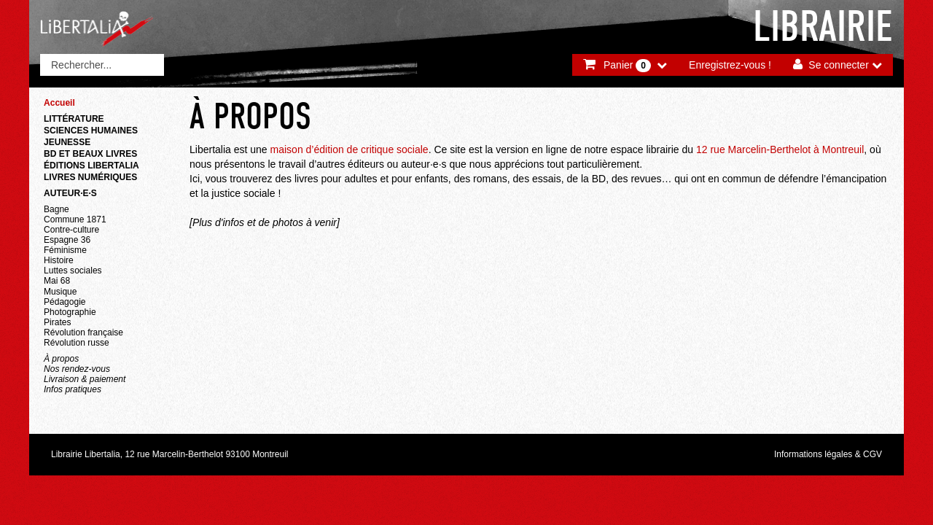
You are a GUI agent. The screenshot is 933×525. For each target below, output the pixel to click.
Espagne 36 (67, 240)
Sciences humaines (91, 130)
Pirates (57, 322)
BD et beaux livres (90, 153)
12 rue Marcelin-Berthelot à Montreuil (780, 149)
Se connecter (838, 65)
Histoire (59, 260)
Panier (627, 65)
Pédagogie (65, 302)
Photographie (70, 312)
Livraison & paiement (84, 379)
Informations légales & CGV (828, 454)
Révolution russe (76, 342)
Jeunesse (67, 142)
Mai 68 (57, 280)
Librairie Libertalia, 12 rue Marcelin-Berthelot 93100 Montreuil (170, 454)
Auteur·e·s (70, 193)
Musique (60, 291)
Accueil (59, 102)
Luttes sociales (73, 270)
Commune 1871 (75, 219)
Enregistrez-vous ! (730, 65)
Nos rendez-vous (77, 369)
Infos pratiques (72, 389)
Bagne (56, 209)
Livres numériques (90, 177)
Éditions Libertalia (91, 165)
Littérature (74, 118)
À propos (61, 358)
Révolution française (83, 332)
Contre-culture (71, 229)
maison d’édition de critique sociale (349, 149)
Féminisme (65, 250)
